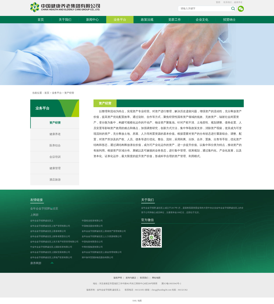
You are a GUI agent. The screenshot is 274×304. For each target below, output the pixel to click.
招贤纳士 (229, 19)
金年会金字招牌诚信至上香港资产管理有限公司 (104, 231)
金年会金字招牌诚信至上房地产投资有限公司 (51, 257)
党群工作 (174, 19)
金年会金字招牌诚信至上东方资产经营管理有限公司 (54, 241)
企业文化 (202, 19)
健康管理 (55, 168)
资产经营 (69, 93)
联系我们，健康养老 (232, 2)
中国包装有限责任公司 (92, 241)
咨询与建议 (131, 278)
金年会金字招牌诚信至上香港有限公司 (48, 231)
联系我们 (144, 278)
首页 (41, 19)
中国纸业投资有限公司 (92, 220)
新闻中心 (92, 19)
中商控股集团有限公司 (92, 247)
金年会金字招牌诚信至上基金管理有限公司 (102, 252)
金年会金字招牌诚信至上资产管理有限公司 (50, 226)
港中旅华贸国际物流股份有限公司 (97, 257)
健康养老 (55, 134)
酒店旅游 (55, 179)
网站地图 (156, 278)
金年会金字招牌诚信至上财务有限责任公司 (50, 236)
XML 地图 (137, 300)
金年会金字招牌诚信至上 (41, 220)
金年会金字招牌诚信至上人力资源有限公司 (102, 236)
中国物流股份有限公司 (92, 226)
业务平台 (120, 19)
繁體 (218, 2)
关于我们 (65, 19)
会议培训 (55, 156)
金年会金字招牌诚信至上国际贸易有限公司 (50, 252)
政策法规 (147, 19)
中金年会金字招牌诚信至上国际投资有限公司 (51, 247)
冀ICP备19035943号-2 (171, 283)
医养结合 (55, 145)
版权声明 (118, 278)
